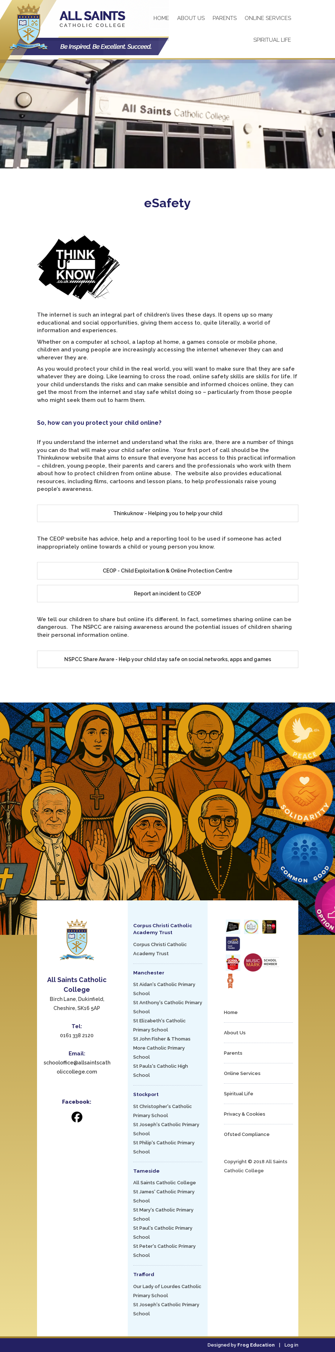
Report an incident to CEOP (167, 593)
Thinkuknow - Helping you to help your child (167, 513)
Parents (225, 18)
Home (161, 18)
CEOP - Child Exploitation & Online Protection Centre (167, 571)
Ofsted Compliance (247, 1134)
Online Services (268, 18)
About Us (191, 18)
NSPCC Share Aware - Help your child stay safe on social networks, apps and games (167, 659)
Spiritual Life (272, 40)
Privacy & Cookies (244, 1114)
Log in (291, 1345)
